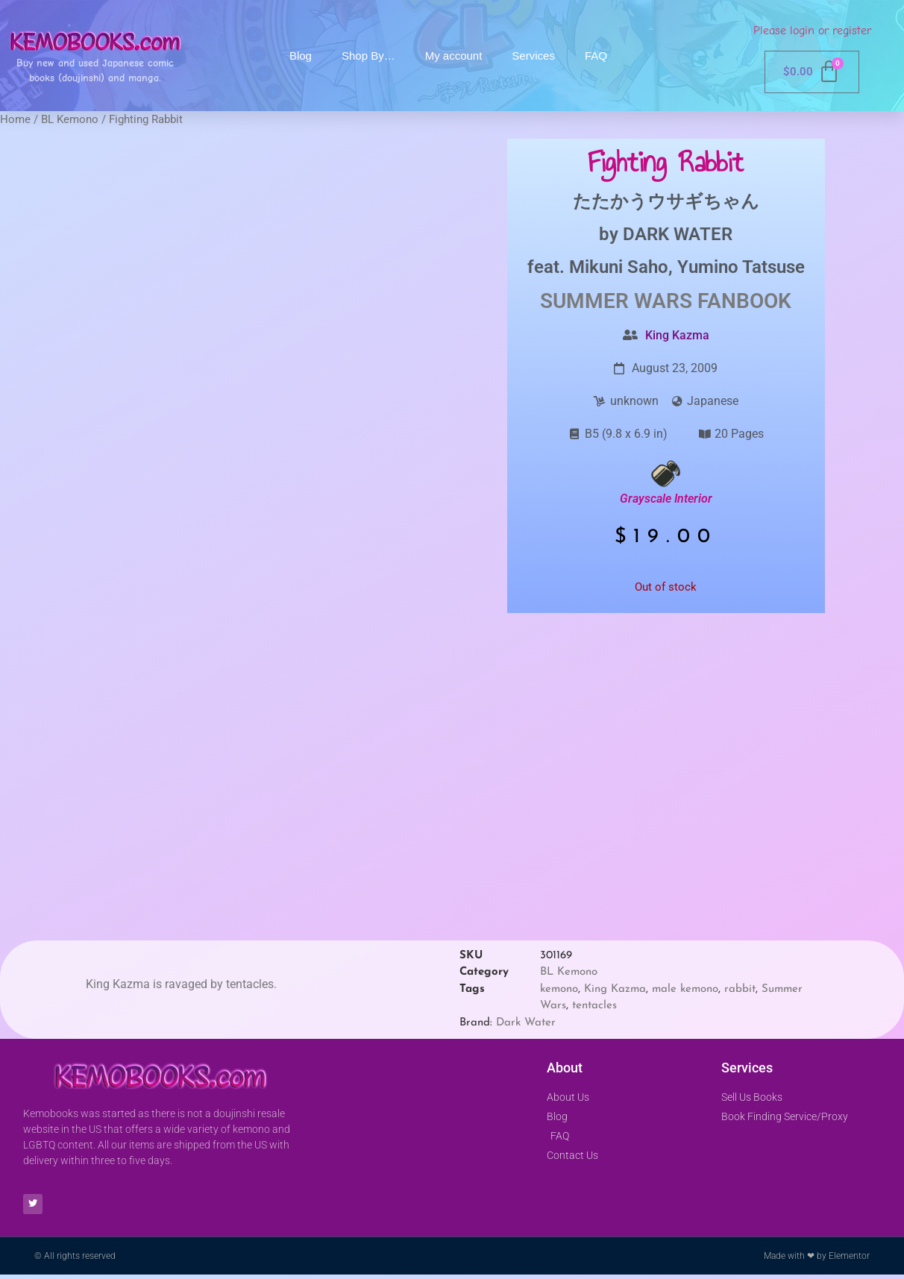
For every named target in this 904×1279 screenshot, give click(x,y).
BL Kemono (69, 119)
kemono (559, 989)
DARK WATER (677, 234)
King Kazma (677, 335)
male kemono (685, 989)
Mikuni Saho (618, 267)
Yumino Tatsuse (741, 267)
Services (533, 55)
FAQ (596, 55)
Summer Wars (616, 301)
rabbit (740, 989)
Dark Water (526, 1022)
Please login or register (812, 30)
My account (454, 55)
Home (15, 119)
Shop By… (368, 55)
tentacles (594, 1005)
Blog (300, 55)
